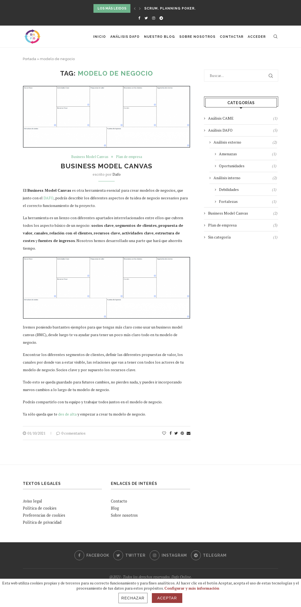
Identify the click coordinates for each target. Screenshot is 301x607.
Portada (29, 59)
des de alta (67, 414)
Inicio (99, 37)
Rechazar (133, 598)
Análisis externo (245, 142)
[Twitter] (146, 18)
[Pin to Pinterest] (182, 433)
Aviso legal (32, 501)
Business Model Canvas (89, 157)
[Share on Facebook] (171, 433)
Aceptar (167, 598)
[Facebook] (139, 18)
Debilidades (248, 189)
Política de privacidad (42, 522)
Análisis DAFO (125, 37)
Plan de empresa (129, 157)
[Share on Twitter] (176, 433)
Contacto (119, 501)
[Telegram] (161, 18)
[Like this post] (164, 433)
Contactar (231, 37)
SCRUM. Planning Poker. (170, 8)
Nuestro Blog (159, 37)
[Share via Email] (188, 433)
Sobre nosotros (197, 37)
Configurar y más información (191, 588)
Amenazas (248, 154)
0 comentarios (71, 433)
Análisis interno (245, 178)
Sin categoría (243, 237)
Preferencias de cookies (44, 515)
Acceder (257, 37)
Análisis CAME (243, 118)
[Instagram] (153, 18)
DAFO (48, 197)
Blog (115, 508)
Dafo (116, 174)
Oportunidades (248, 166)
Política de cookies (40, 508)
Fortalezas (248, 201)
